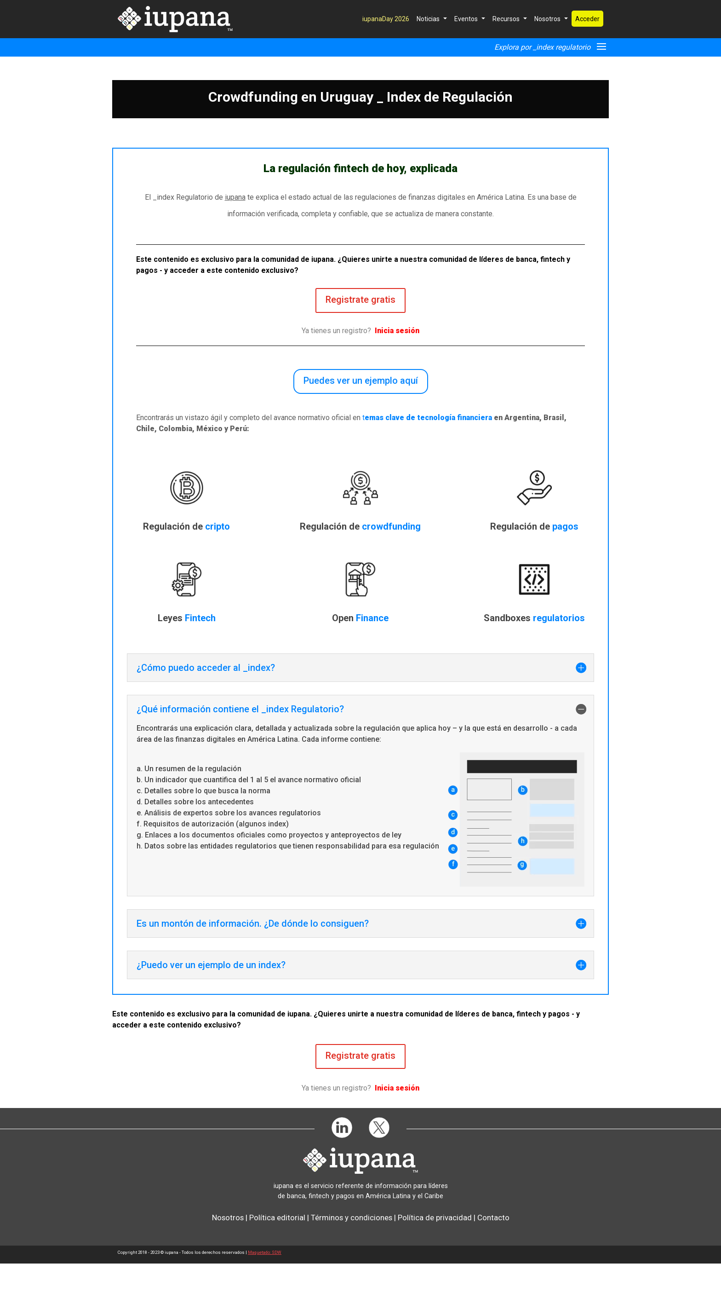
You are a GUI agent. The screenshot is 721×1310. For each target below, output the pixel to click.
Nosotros (547, 39)
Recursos (506, 39)
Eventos (466, 39)
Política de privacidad (435, 1264)
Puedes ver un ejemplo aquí (360, 427)
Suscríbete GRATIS (446, 9)
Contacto (493, 1264)
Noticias (428, 39)
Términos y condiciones (351, 1264)
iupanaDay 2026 (385, 39)
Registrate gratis (360, 346)
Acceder (587, 39)
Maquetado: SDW (264, 1298)
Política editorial (277, 1264)
